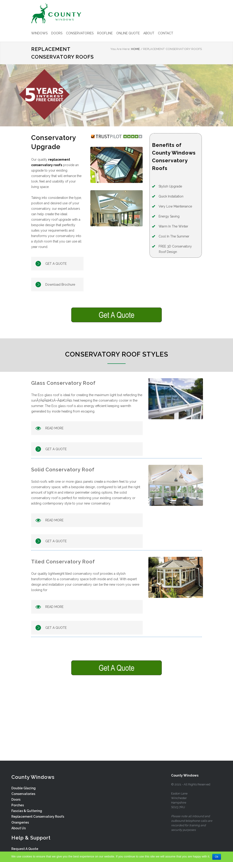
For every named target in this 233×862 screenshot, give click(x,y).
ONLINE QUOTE (128, 33)
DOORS (56, 33)
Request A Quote (24, 849)
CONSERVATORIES (80, 33)
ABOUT (148, 33)
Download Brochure (60, 284)
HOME (135, 49)
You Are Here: (120, 49)
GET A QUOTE (56, 263)
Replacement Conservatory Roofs (37, 816)
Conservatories (23, 794)
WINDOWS (39, 33)
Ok (216, 856)
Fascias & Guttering (26, 811)
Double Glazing (23, 788)
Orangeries (20, 822)
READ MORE (54, 428)
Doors (15, 799)
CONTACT (165, 33)
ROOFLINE (105, 33)
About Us (18, 828)
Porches (17, 805)
